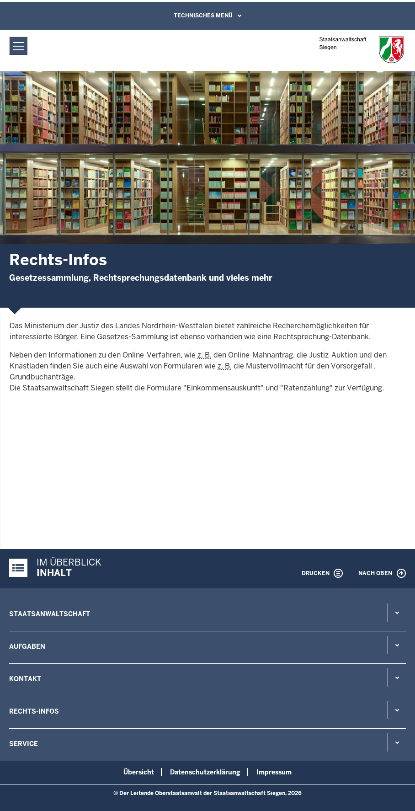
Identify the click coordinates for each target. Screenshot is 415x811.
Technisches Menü (203, 15)
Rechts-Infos (34, 711)
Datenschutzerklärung (205, 772)
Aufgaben (27, 646)
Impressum (274, 772)
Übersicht (138, 772)
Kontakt (25, 679)
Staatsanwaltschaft (49, 614)
